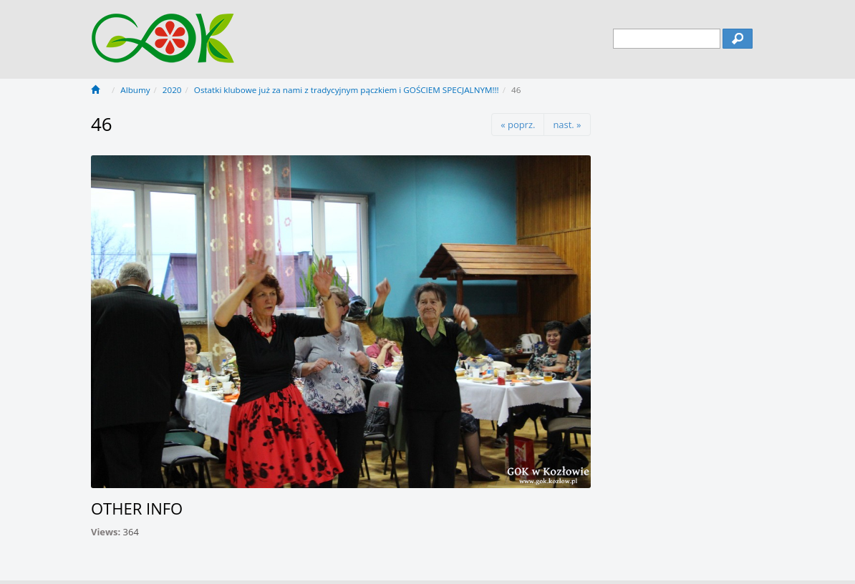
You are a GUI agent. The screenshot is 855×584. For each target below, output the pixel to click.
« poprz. (518, 124)
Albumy (135, 89)
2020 (172, 89)
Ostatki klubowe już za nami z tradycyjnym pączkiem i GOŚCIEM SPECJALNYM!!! (346, 89)
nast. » (567, 124)
